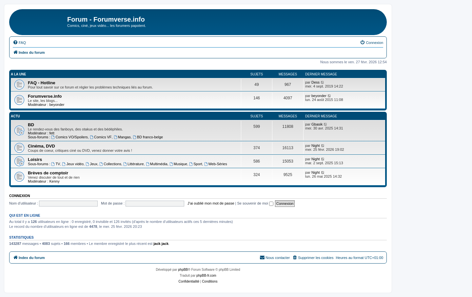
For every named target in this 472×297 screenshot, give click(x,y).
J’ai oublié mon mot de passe (210, 203)
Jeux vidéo (73, 164)
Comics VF (101, 137)
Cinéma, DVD (41, 146)
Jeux (91, 164)
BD (31, 124)
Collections (110, 164)
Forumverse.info (45, 96)
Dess (315, 82)
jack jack (160, 244)
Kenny (54, 181)
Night (315, 146)
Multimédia (156, 164)
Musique (178, 164)
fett (51, 133)
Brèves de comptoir (48, 172)
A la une (18, 74)
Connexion (19, 196)
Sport (195, 164)
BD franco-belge (148, 137)
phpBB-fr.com (206, 275)
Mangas (122, 137)
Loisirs (35, 159)
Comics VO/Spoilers (69, 137)
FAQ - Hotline (41, 82)
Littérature (133, 164)
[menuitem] (19, 43)
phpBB (183, 269)
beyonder (56, 105)
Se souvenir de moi (255, 203)
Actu (15, 116)
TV (55, 164)
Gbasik (317, 124)
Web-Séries (215, 164)
